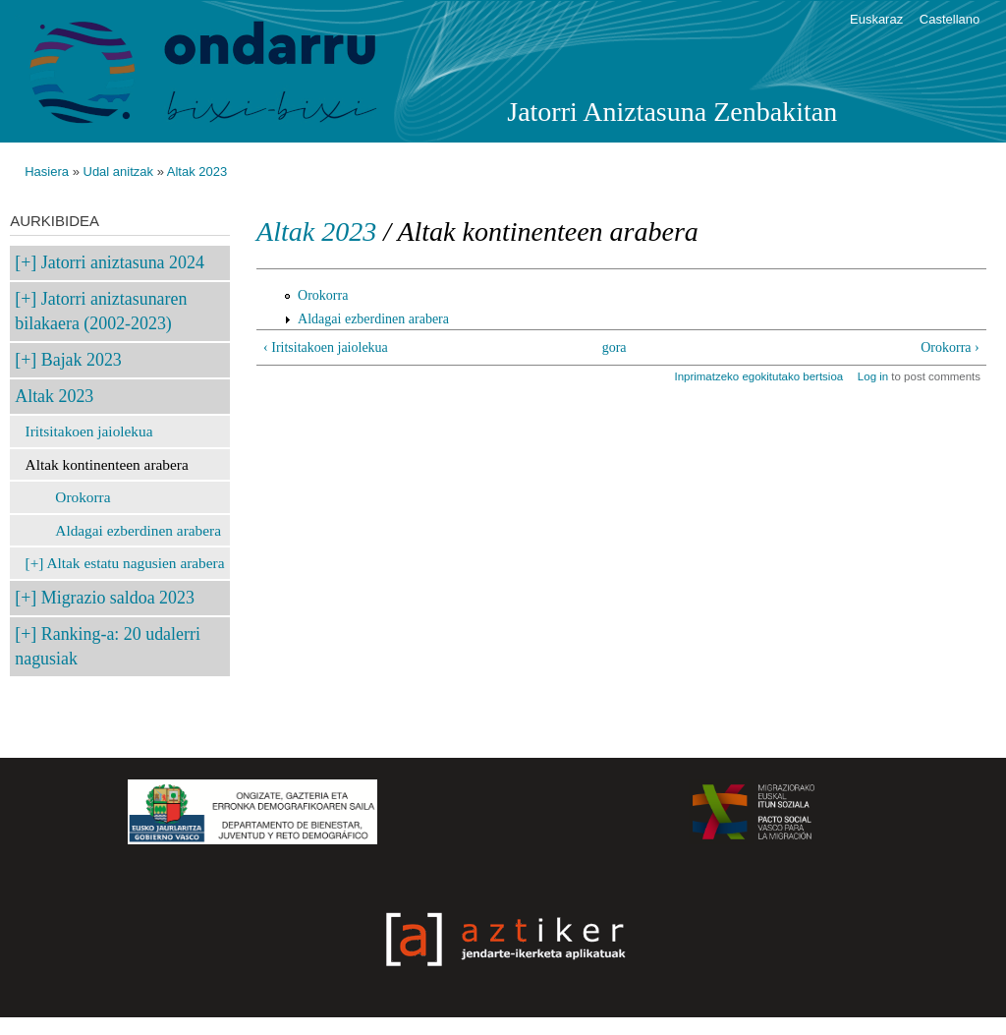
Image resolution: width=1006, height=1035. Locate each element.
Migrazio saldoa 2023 (118, 597)
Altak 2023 (197, 171)
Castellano (949, 19)
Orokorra (82, 497)
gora (614, 347)
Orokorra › (949, 347)
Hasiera (47, 171)
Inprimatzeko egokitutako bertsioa (758, 376)
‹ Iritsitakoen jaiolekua (325, 347)
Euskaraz (876, 19)
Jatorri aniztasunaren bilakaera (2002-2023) (101, 311)
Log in (873, 376)
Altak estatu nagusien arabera (135, 562)
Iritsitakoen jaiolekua (89, 431)
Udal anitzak (119, 171)
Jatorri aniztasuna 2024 (122, 262)
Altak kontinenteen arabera (107, 464)
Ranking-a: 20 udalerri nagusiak (107, 646)
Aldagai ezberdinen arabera (138, 530)
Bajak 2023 (81, 360)
